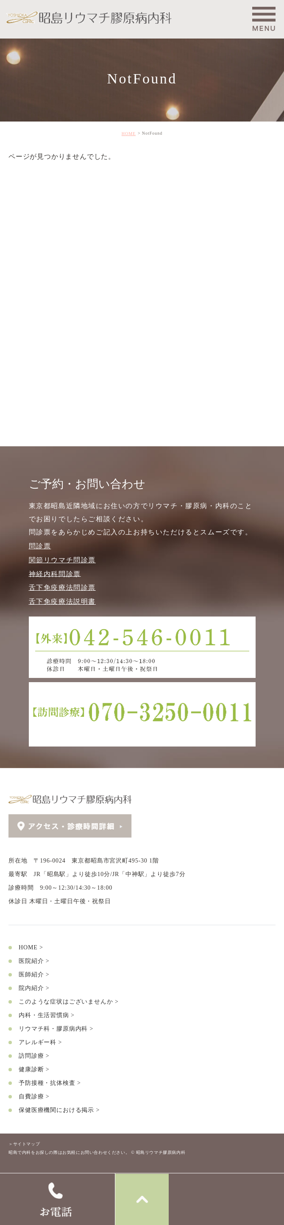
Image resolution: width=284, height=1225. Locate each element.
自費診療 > (34, 1096)
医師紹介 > (34, 974)
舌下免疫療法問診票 (62, 587)
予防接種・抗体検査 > (50, 1082)
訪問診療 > (34, 1055)
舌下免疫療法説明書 (62, 601)
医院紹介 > (34, 960)
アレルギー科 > (40, 1042)
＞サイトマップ (24, 1144)
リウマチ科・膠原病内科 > (56, 1028)
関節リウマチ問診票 (62, 560)
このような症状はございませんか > (69, 1001)
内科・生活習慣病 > (47, 1015)
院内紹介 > (34, 987)
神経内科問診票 (55, 573)
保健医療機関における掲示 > (59, 1109)
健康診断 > (34, 1069)
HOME (129, 133)
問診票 (40, 546)
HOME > (31, 947)
